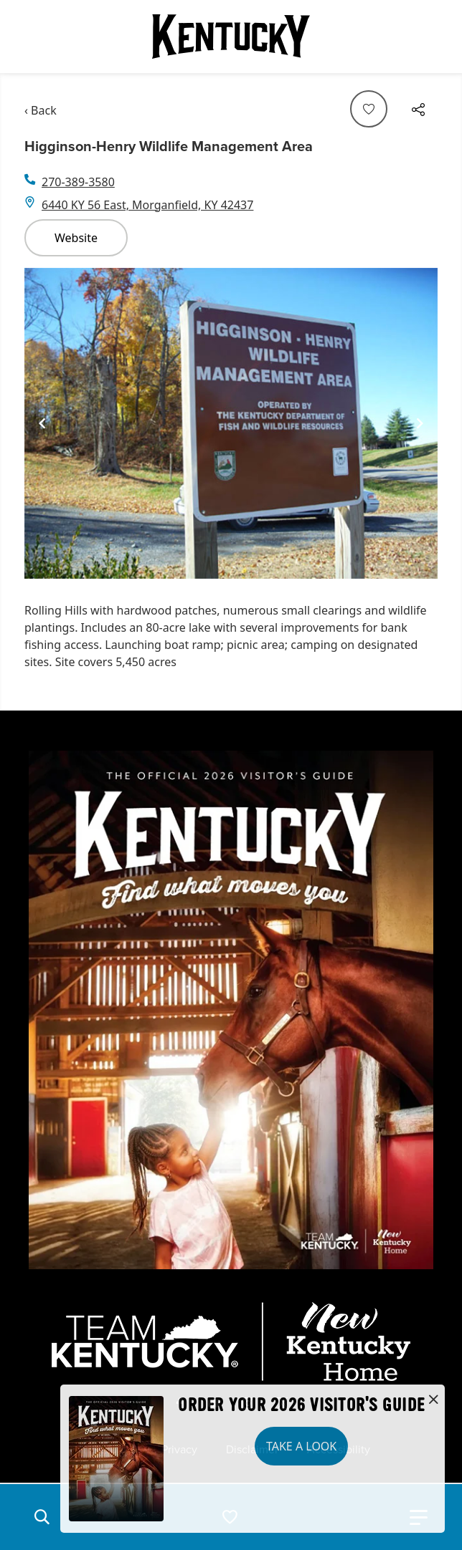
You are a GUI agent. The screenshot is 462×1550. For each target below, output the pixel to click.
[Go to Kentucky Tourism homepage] (231, 36)
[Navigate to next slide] (419, 423)
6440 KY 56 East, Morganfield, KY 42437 (147, 205)
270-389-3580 (78, 182)
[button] (41, 1517)
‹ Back (40, 110)
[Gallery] (231, 423)
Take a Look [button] (301, 1446)
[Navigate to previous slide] (42, 423)
